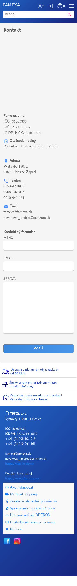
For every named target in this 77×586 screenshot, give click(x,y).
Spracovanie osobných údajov (30, 518)
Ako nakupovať (19, 498)
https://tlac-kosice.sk (19, 474)
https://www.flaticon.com (23, 489)
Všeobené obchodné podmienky (31, 511)
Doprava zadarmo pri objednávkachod (34, 382)
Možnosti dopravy (21, 504)
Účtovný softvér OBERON (28, 525)
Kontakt (14, 539)
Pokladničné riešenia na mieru (30, 532)
